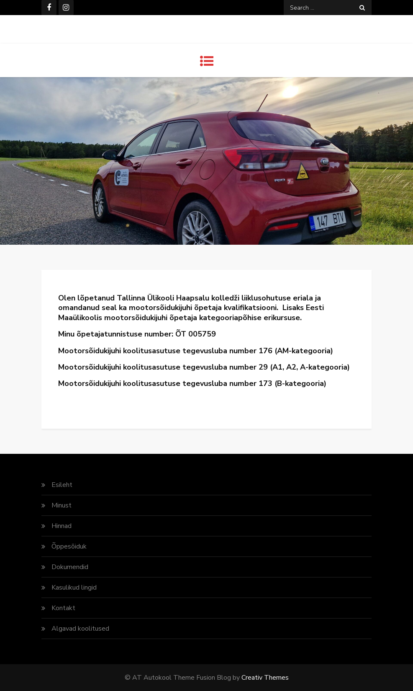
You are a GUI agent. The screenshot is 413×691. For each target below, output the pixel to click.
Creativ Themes (265, 677)
